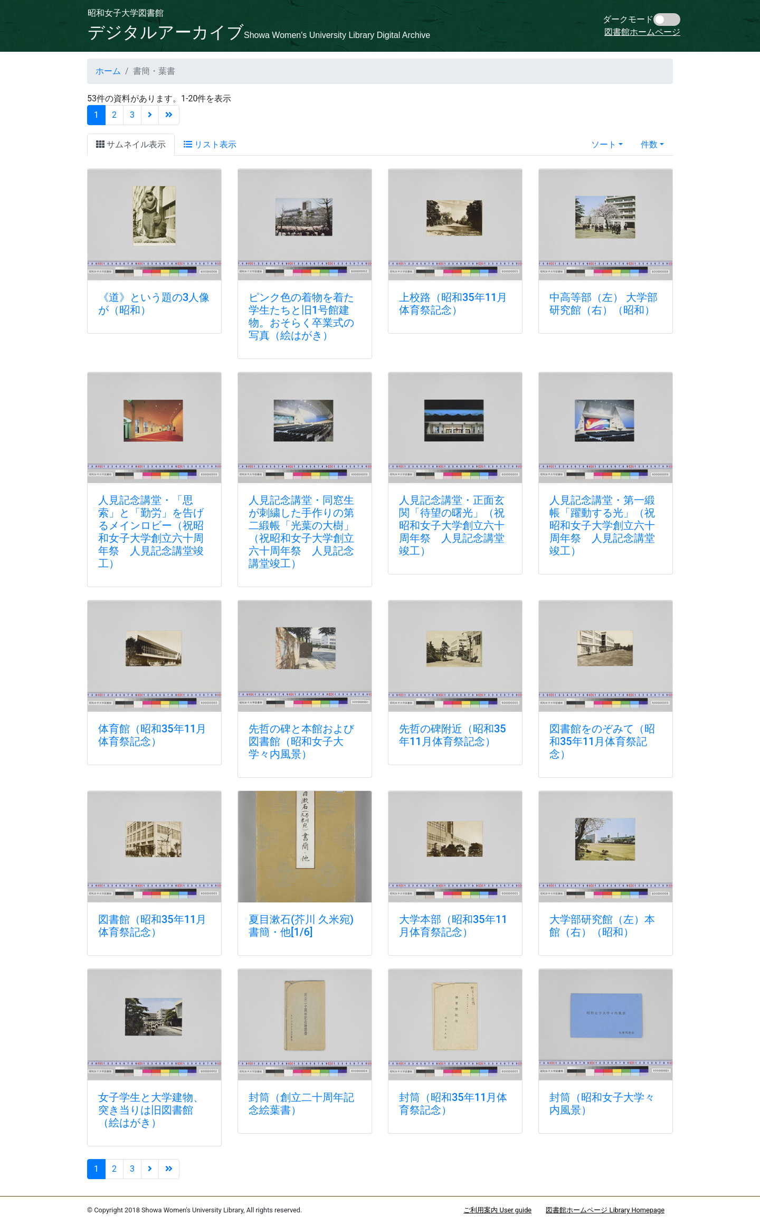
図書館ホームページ (642, 32)
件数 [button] (649, 144)
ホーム (108, 71)
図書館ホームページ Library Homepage (605, 1210)
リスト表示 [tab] (210, 144)
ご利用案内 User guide (497, 1210)
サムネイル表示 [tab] (131, 144)
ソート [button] (603, 144)
